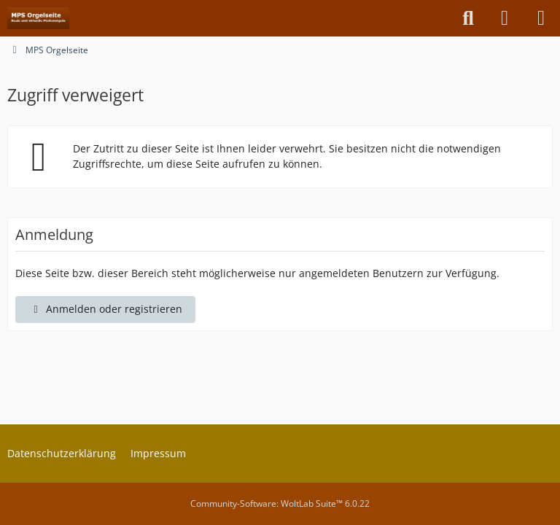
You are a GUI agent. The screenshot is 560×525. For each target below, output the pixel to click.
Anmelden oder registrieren (105, 309)
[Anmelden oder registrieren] (504, 18)
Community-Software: (280, 503)
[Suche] (468, 18)
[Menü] (541, 18)
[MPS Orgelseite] (38, 18)
